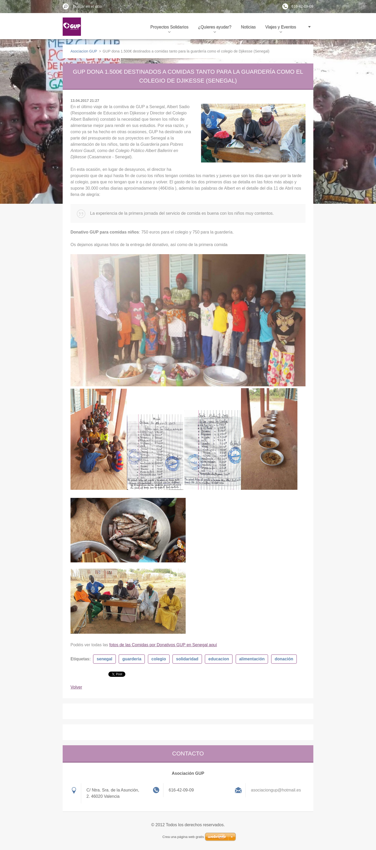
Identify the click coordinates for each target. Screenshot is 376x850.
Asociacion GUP (83, 51)
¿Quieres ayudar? (214, 29)
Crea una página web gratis (183, 837)
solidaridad (187, 659)
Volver (76, 687)
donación (284, 659)
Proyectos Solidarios (169, 29)
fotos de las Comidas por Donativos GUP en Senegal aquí (163, 645)
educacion (218, 659)
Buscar (66, 6)
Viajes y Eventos (280, 29)
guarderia (131, 659)
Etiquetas (79, 659)
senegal (104, 659)
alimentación (252, 659)
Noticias (248, 27)
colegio (158, 659)
